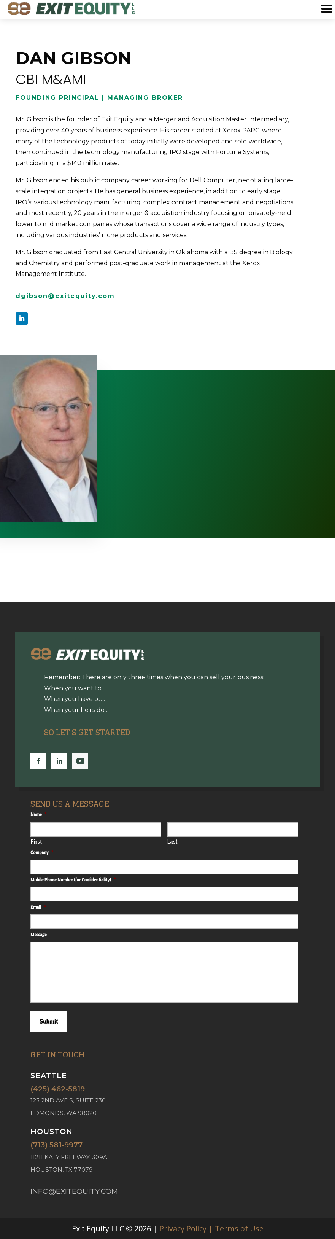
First (36, 841)
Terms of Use (239, 1228)
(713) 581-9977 (56, 1144)
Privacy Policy (182, 1228)
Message (38, 934)
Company (43, 852)
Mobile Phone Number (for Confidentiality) (74, 879)
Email (39, 907)
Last (172, 841)
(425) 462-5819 (57, 1089)
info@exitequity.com (74, 1191)
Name (39, 814)
